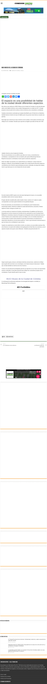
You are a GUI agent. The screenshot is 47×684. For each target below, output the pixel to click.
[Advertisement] (23, 37)
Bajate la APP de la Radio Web (7, 650)
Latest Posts (10, 291)
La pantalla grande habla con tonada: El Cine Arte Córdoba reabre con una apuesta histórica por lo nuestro (26, 605)
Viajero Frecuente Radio (6, 660)
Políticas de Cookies (5, 631)
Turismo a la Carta (5, 656)
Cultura (22, 25)
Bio (4, 291)
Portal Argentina (4, 654)
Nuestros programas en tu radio (8, 652)
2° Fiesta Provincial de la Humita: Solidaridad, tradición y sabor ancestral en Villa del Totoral (27, 595)
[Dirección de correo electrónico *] (23, 671)
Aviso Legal (3, 629)
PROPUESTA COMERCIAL (6, 644)
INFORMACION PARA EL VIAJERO (8, 642)
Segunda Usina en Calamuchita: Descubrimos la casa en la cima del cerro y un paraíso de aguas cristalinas (26, 600)
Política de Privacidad (5, 633)
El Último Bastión (4, 658)
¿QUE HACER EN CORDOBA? (7, 639)
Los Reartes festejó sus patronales (37, 300)
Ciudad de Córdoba (15, 25)
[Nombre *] (23, 668)
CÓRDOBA (23, 492)
